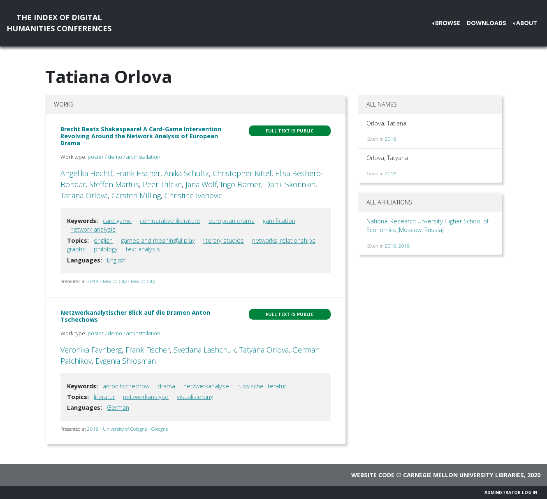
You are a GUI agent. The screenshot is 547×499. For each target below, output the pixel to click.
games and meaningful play (158, 240)
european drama (232, 221)
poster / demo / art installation (124, 156)
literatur (104, 397)
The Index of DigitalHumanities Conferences (59, 22)
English (116, 260)
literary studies (223, 240)
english (103, 240)
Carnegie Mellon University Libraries (463, 475)
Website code (372, 475)
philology (106, 249)
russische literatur (261, 386)
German (118, 407)
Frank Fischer (138, 173)
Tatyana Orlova (264, 350)
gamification (279, 221)
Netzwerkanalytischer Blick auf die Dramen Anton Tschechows (135, 316)
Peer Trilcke (162, 184)
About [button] (526, 23)
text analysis (143, 249)
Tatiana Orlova (84, 195)
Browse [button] (447, 23)
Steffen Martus (114, 184)
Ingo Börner (240, 184)
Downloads (486, 23)
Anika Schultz (186, 173)
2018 (390, 139)
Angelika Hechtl (86, 173)
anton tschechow (126, 386)
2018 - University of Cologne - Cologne (127, 429)
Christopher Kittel (242, 173)
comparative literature (170, 221)
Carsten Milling (136, 195)
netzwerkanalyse (206, 386)
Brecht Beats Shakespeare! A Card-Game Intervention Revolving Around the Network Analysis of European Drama (140, 136)
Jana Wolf (201, 184)
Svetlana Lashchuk (205, 350)
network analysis (93, 229)
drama (166, 386)
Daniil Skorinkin (290, 184)
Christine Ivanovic (193, 195)
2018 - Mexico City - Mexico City (121, 281)
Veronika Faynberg (91, 350)
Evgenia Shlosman (125, 361)
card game (117, 221)
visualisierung (195, 397)
